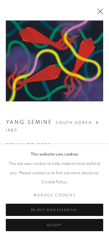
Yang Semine (29, 122)
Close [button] (98, 13)
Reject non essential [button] (54, 210)
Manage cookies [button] (54, 195)
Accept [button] (54, 225)
